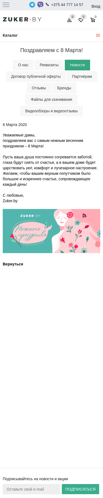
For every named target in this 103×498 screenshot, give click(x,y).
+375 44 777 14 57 (67, 4)
